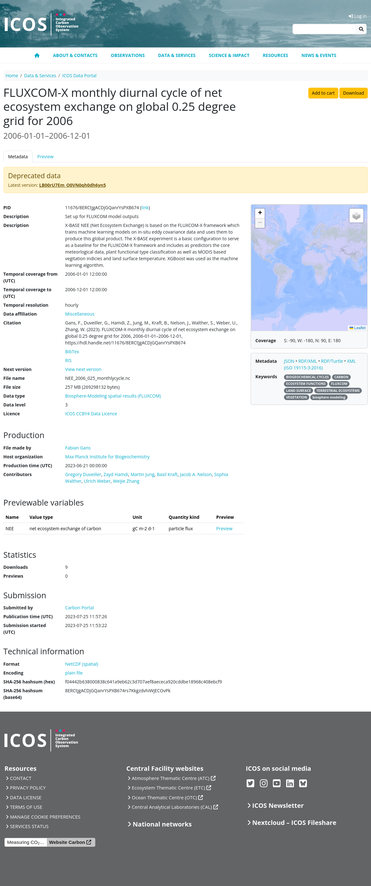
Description (16, 216)
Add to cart (323, 93)
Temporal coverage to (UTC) (27, 292)
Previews (13, 576)
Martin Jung (142, 474)
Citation (12, 323)
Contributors (17, 474)
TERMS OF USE (26, 807)
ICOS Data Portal (79, 75)
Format (11, 664)
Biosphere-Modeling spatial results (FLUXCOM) (113, 396)
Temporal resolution (25, 305)
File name (14, 378)
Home (12, 75)
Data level (14, 405)
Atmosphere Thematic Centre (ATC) (170, 778)
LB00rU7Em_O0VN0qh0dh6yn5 (72, 185)
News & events (318, 55)
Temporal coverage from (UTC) (30, 277)
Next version (17, 369)
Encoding (13, 673)
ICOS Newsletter (278, 805)
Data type (14, 396)
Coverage (265, 340)
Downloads (15, 567)
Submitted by (18, 608)
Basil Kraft (167, 474)
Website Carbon (67, 842)
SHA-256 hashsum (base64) (23, 694)
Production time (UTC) (27, 465)
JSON (290, 361)
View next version (83, 369)
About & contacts (75, 55)
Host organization (23, 457)
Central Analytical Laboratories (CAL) (172, 807)
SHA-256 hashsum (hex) (29, 682)
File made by (17, 448)
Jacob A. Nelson (196, 474)
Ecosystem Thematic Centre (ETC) (168, 787)
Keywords (266, 377)
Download (353, 93)
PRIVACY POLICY (28, 787)
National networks (162, 824)
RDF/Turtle (332, 361)
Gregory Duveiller (83, 474)
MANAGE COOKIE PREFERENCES (45, 817)
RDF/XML (308, 361)
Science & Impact (229, 55)
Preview (45, 157)
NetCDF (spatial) (81, 664)
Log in (358, 16)
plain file (74, 673)
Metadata (18, 157)
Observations (128, 55)
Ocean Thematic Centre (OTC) (164, 797)
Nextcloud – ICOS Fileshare (294, 822)
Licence (11, 414)
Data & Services (177, 55)
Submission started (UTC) (24, 628)
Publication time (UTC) (28, 616)
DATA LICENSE (25, 797)
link (145, 207)
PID (7, 207)
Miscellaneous (79, 314)
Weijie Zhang (126, 481)
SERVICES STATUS (29, 826)
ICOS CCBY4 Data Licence (91, 414)
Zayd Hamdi (116, 474)
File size (12, 387)
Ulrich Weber (97, 481)
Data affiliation (20, 314)
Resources (275, 55)
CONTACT (20, 778)
